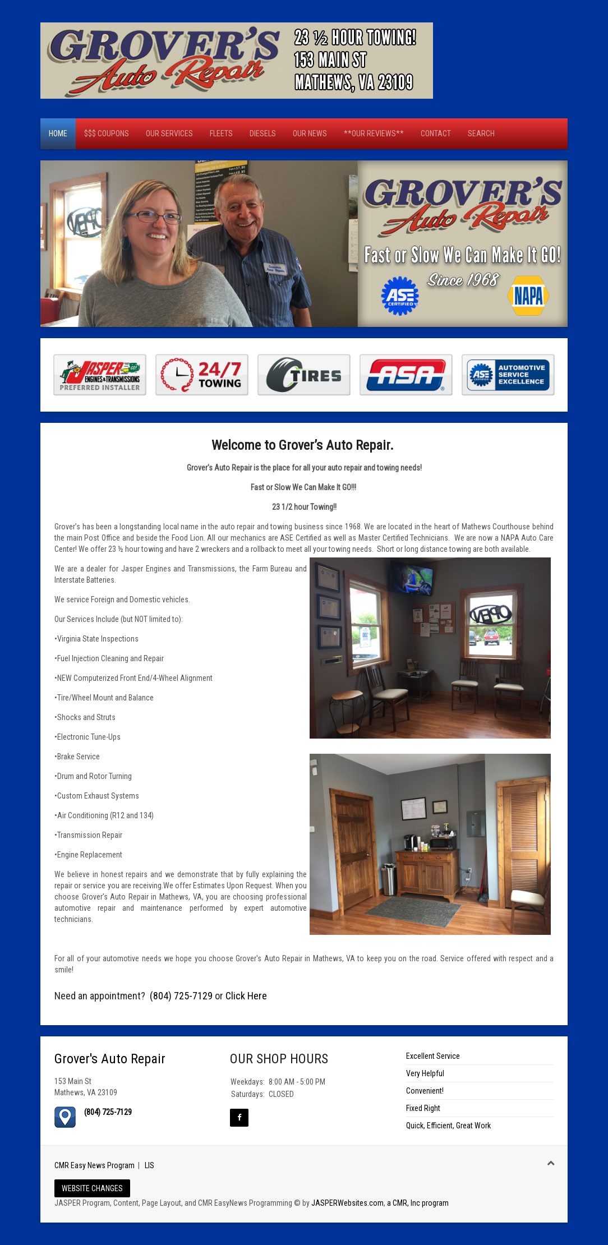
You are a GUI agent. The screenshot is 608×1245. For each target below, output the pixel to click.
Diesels (263, 133)
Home (58, 133)
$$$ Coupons (106, 133)
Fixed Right (423, 1108)
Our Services (169, 133)
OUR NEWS (310, 133)
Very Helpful (425, 1073)
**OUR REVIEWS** (374, 133)
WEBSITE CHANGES (92, 1188)
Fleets (221, 133)
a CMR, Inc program (418, 1202)
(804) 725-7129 (181, 996)
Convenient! (425, 1090)
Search (481, 133)
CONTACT (436, 133)
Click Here (246, 996)
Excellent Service (433, 1056)
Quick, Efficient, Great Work (448, 1125)
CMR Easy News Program (94, 1165)
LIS (149, 1165)
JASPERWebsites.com (347, 1202)
